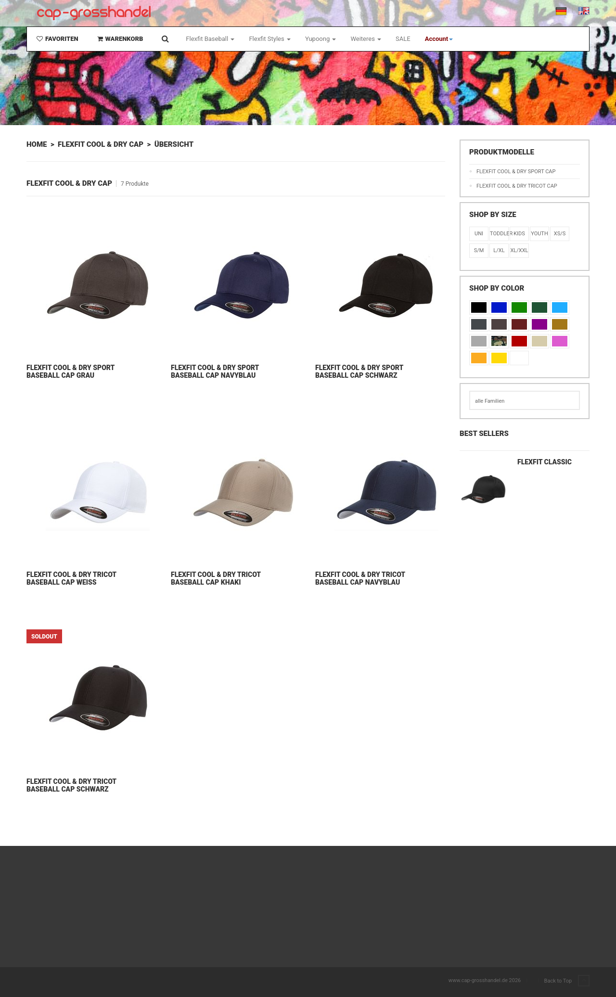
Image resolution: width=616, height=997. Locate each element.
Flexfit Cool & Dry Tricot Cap (516, 186)
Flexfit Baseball (210, 38)
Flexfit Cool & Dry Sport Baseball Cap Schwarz (359, 371)
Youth (539, 233)
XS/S (560, 233)
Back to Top (567, 981)
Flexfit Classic (544, 462)
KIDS (519, 233)
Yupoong (320, 38)
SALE (403, 38)
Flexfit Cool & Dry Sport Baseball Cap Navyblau (215, 371)
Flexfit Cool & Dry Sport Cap (515, 171)
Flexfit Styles (269, 38)
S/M (479, 250)
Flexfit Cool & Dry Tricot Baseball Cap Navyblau (360, 578)
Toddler (499, 233)
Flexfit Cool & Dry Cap (100, 144)
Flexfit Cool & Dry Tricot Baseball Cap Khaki (216, 578)
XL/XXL (519, 250)
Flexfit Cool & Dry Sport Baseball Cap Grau (70, 371)
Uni (479, 233)
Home (36, 144)
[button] (439, 39)
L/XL (498, 250)
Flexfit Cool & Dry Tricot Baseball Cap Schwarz (71, 785)
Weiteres (365, 38)
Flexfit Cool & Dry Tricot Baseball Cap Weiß (71, 578)
